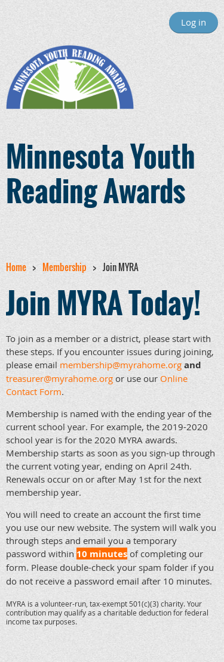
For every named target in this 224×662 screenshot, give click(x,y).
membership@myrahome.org (121, 365)
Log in (193, 22)
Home (16, 266)
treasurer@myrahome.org (59, 378)
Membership (64, 266)
